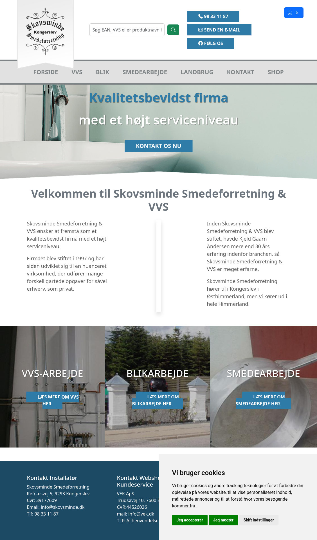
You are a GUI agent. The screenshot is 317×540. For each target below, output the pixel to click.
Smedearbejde (145, 72)
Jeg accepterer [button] (190, 520)
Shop (276, 72)
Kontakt (241, 72)
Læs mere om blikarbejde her (155, 400)
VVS (76, 72)
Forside (45, 72)
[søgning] (127, 29)
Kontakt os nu (158, 149)
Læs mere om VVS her (57, 400)
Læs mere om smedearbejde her (260, 400)
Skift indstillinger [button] (259, 520)
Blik (102, 72)
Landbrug (197, 72)
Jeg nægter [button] (223, 520)
